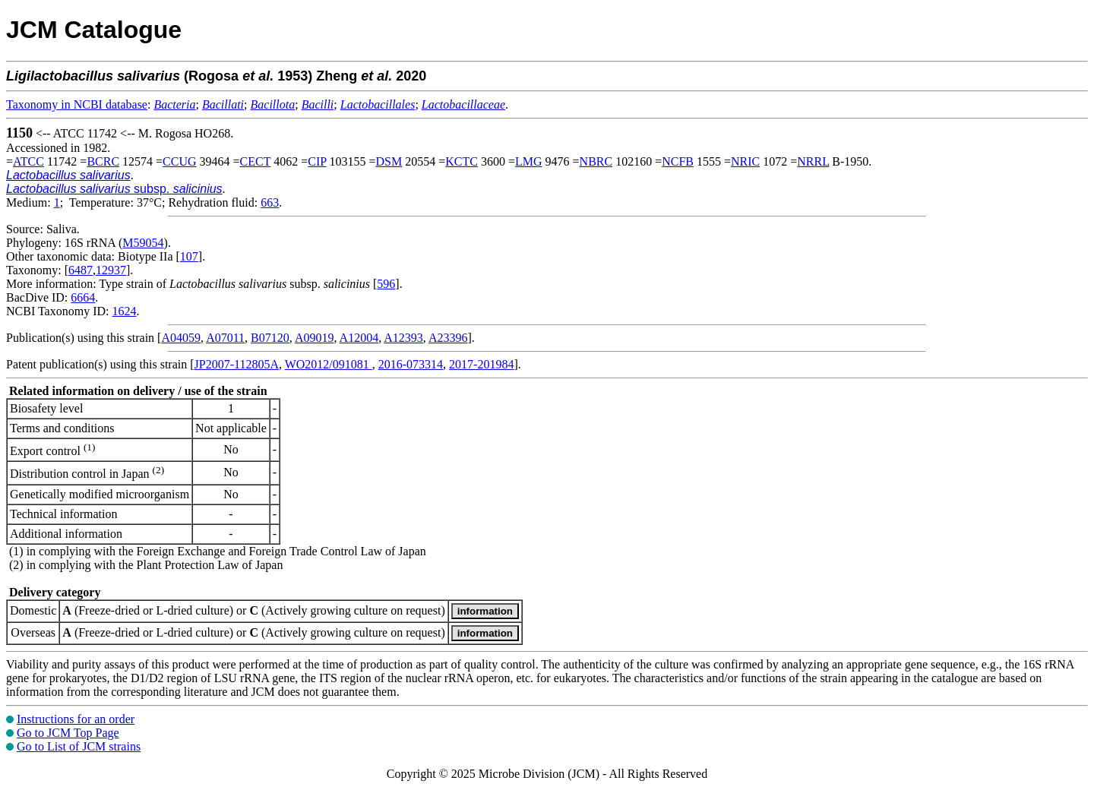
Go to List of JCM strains (79, 746)
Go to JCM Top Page (68, 732)
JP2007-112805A (236, 364)
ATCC (28, 161)
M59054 (142, 242)
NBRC (596, 161)
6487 (80, 270)
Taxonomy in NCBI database (76, 104)
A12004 (359, 337)
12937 (111, 270)
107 (189, 256)
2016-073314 (410, 364)
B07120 (270, 337)
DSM (389, 161)
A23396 (448, 337)
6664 (83, 297)
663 (270, 202)
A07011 (225, 337)
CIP (317, 161)
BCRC (103, 161)
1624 (124, 311)
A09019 (314, 337)
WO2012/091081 (328, 364)
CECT (255, 161)
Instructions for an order (75, 719)
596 (386, 283)
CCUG (179, 161)
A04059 (181, 337)
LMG (528, 161)
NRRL (813, 161)
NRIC (745, 161)
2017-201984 (481, 364)
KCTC (461, 161)
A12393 (403, 337)
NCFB (678, 161)
